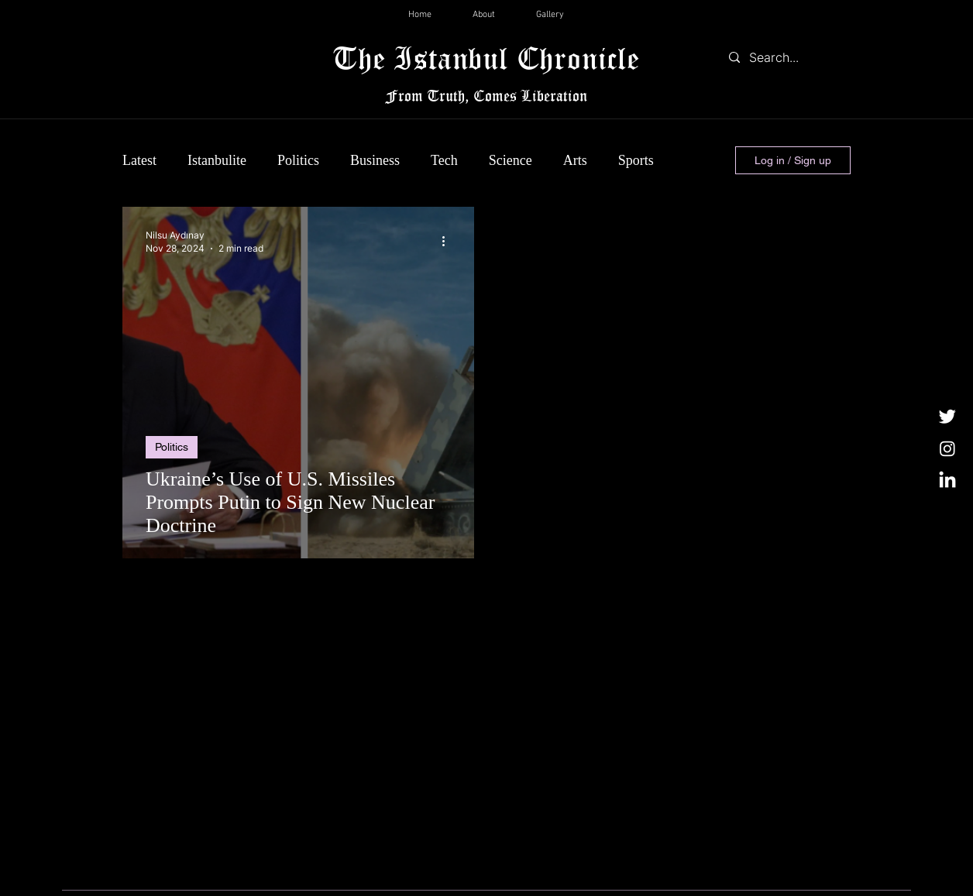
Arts (575, 160)
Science (510, 160)
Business (375, 160)
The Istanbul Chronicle (486, 58)
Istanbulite (216, 160)
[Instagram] (947, 448)
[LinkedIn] (947, 481)
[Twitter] (947, 416)
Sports (636, 160)
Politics (298, 160)
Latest (139, 160)
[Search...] (786, 57)
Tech (444, 160)
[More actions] (448, 241)
